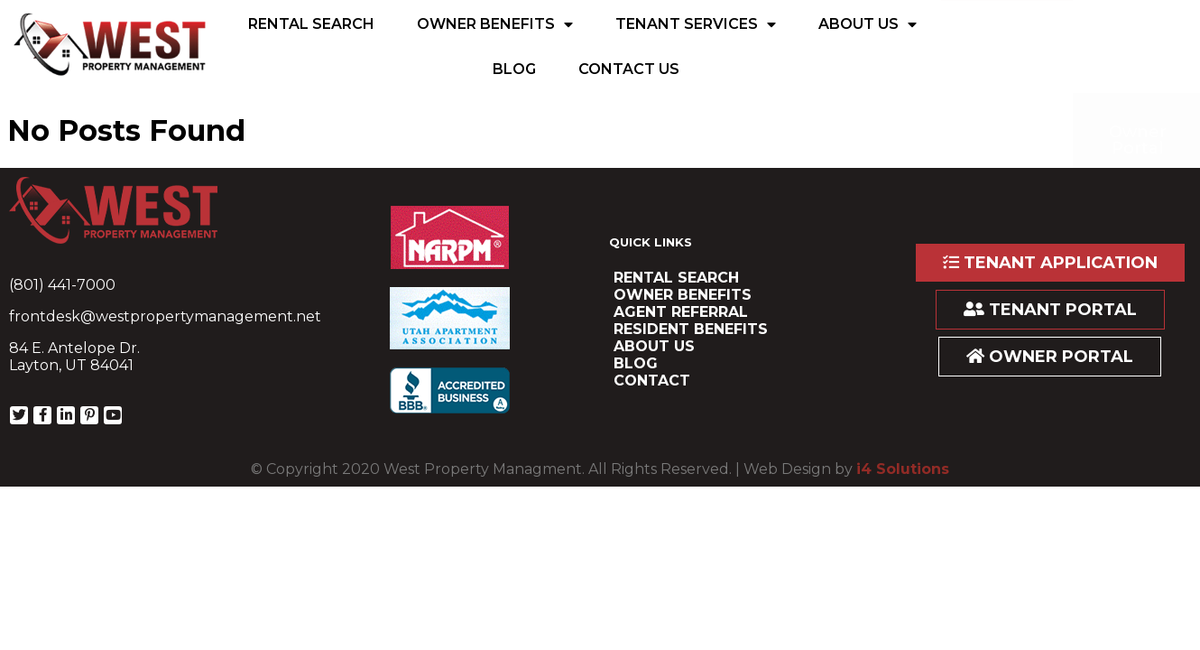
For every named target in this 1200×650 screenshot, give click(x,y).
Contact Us (628, 69)
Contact (652, 380)
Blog (514, 69)
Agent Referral (681, 311)
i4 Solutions (902, 469)
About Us (867, 24)
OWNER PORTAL (1049, 357)
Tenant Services (695, 24)
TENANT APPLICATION (1050, 263)
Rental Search (311, 23)
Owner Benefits (495, 24)
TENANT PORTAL (1050, 310)
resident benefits (691, 329)
